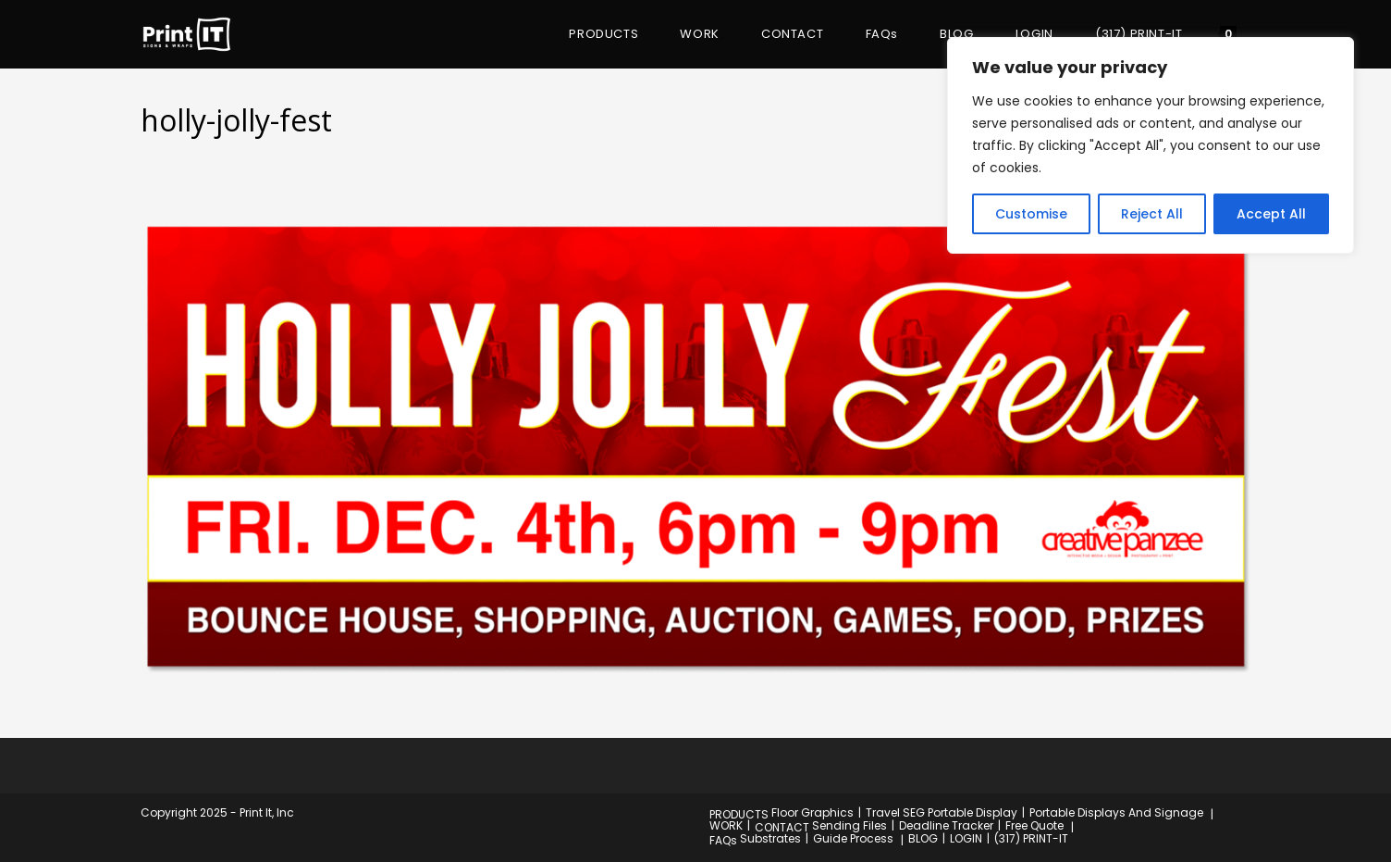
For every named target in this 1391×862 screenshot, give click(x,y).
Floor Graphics (812, 812)
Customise (1031, 214)
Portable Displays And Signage (1116, 812)
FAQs (723, 840)
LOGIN (966, 838)
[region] (1150, 145)
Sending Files (849, 825)
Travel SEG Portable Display (941, 812)
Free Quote (1034, 825)
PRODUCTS (739, 814)
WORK (726, 825)
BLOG (923, 838)
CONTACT (782, 827)
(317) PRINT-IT (1031, 838)
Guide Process (853, 838)
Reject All (1152, 214)
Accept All (1271, 214)
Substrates (770, 838)
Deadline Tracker (946, 825)
